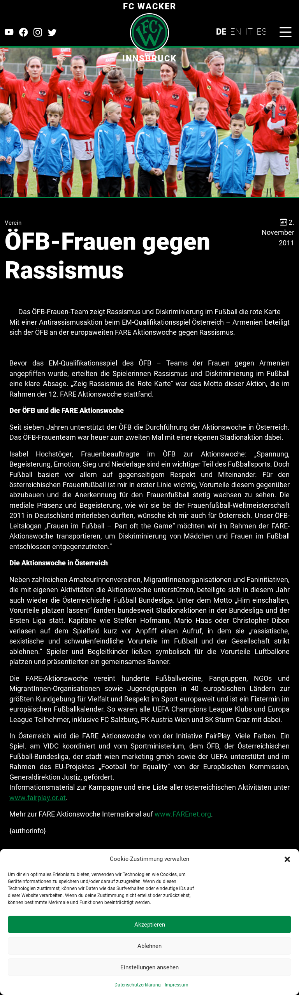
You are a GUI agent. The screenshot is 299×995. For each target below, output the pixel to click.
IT (249, 31)
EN (235, 31)
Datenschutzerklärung (137, 985)
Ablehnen (149, 946)
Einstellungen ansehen (149, 967)
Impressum (176, 985)
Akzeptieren (149, 924)
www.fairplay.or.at (37, 798)
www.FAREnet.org (183, 814)
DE (221, 31)
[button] (287, 859)
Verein (13, 222)
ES (262, 31)
